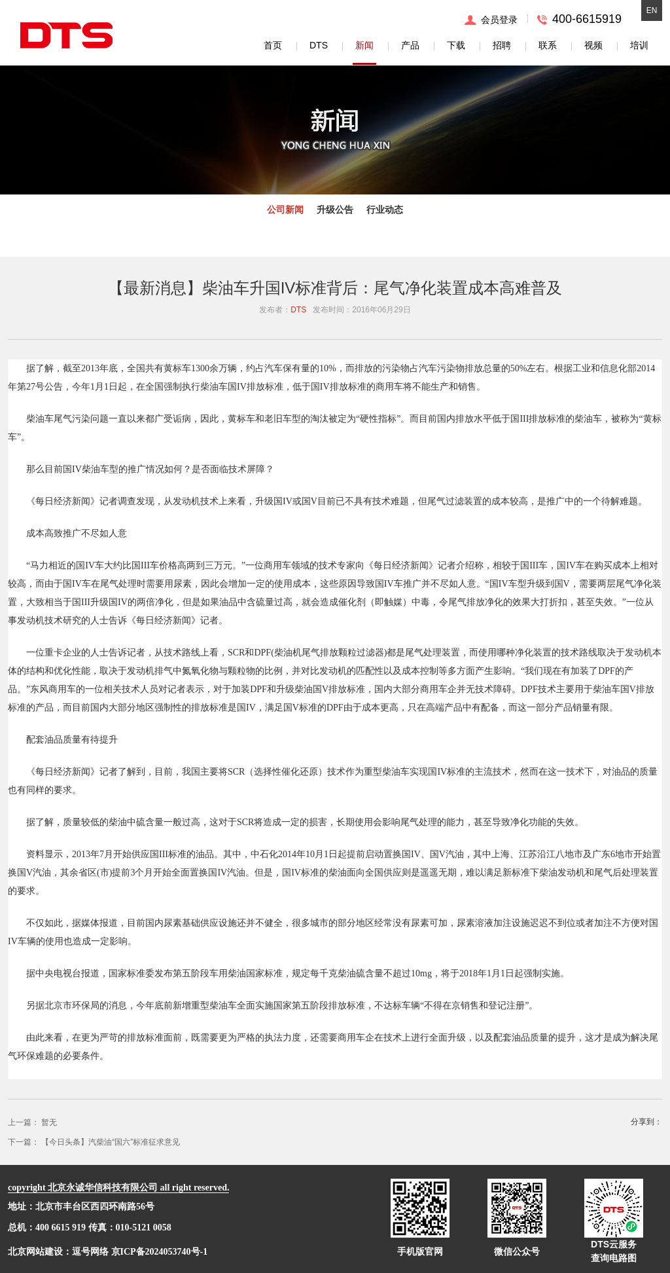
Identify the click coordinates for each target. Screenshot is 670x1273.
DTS (318, 45)
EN (652, 10)
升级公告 (335, 209)
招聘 (502, 45)
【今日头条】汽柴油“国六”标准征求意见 (110, 1142)
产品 (410, 45)
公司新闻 (285, 209)
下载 (456, 45)
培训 (639, 45)
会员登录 (499, 19)
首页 (273, 45)
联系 (547, 45)
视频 (593, 45)
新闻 (364, 45)
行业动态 (384, 209)
